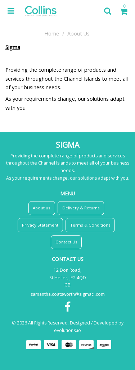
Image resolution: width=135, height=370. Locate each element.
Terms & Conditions (90, 225)
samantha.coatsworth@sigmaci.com (68, 294)
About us (41, 207)
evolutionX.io (67, 330)
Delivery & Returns (81, 207)
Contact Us (66, 242)
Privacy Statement (40, 225)
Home (51, 33)
